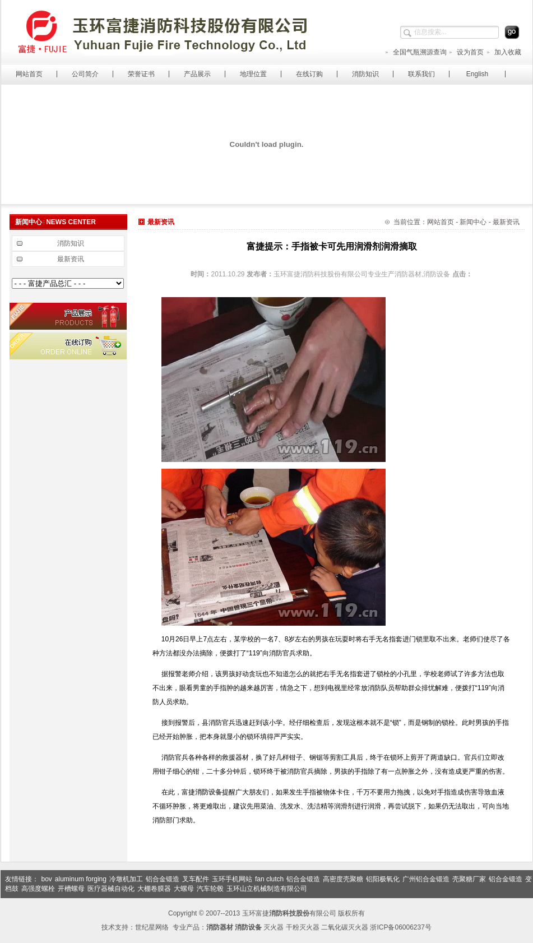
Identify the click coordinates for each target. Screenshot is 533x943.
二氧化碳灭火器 (344, 927)
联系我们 (421, 74)
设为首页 (466, 52)
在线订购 (309, 74)
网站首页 (29, 74)
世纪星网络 (152, 927)
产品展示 (197, 74)
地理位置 (253, 74)
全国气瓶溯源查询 (415, 52)
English (477, 74)
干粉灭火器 (302, 927)
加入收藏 (503, 52)
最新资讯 (70, 259)
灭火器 (273, 927)
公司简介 (85, 74)
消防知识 (365, 74)
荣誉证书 (141, 74)
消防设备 (208, 792)
